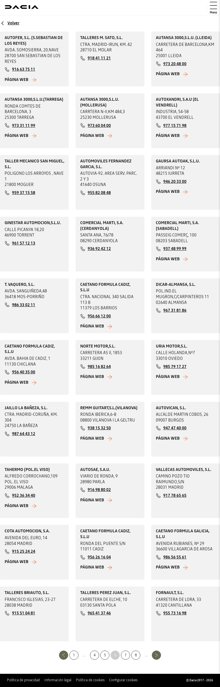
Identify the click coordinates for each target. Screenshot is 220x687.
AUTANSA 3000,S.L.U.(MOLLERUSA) (99, 102)
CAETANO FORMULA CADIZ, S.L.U (105, 287)
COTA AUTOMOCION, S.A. (27, 531)
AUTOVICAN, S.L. (171, 408)
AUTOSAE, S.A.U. (95, 469)
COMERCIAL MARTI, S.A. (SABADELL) (177, 225)
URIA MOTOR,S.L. (171, 346)
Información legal (57, 680)
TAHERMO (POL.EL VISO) (27, 469)
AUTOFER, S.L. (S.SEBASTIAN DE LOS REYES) (34, 40)
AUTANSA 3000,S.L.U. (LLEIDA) (184, 37)
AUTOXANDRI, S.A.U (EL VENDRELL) (177, 102)
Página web (16, 79)
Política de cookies (90, 680)
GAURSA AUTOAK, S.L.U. (178, 161)
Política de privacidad (23, 680)
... (84, 655)
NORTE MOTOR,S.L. (97, 346)
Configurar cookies (123, 680)
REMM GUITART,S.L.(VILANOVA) (109, 408)
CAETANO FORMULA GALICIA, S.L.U (182, 533)
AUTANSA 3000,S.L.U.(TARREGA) (34, 99)
